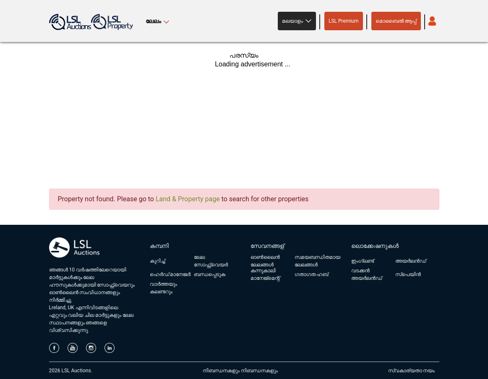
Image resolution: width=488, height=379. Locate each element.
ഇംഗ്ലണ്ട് (362, 261)
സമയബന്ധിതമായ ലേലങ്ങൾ (317, 261)
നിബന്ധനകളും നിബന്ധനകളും (240, 371)
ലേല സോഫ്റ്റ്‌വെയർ (211, 261)
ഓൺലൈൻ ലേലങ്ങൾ (265, 261)
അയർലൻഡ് (410, 261)
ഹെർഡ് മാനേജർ (170, 274)
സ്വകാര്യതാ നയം (411, 371)
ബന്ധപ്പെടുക (209, 274)
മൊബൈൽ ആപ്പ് (396, 21)
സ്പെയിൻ (408, 274)
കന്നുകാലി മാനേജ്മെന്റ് (265, 274)
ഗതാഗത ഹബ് (312, 274)
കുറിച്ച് (157, 261)
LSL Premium (344, 21)
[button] (297, 21)
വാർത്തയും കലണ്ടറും (163, 288)
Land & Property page (188, 199)
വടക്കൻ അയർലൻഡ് (366, 274)
